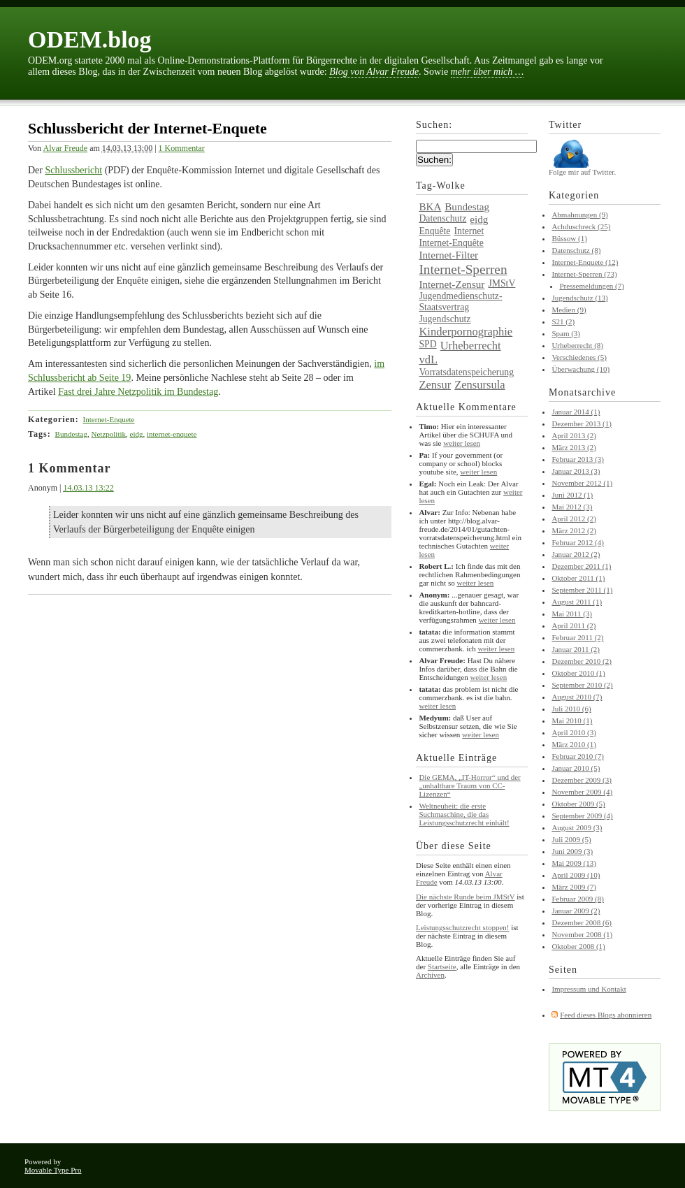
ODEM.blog (90, 39)
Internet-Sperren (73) (583, 274)
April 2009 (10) (575, 875)
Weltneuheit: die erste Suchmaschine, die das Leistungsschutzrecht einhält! (464, 814)
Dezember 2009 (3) (581, 780)
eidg (136, 434)
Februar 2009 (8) (577, 898)
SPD (427, 344)
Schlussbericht (74, 170)
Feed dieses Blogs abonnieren (605, 1014)
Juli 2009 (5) (571, 839)
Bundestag (71, 434)
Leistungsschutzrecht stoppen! (463, 927)
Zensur (435, 384)
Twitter (565, 124)
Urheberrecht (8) (577, 345)
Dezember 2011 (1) (581, 566)
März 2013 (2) (573, 447)
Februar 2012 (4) (577, 542)
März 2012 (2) (573, 530)
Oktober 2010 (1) (578, 673)
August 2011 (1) (576, 601)
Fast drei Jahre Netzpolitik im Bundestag (138, 391)
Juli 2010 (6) (571, 708)
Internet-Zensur (451, 284)
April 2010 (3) (573, 732)
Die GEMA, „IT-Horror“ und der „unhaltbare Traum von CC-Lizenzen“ (469, 785)
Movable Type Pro (53, 1170)
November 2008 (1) (581, 934)
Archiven (430, 975)
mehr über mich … (487, 71)
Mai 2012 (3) (571, 506)
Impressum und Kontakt (588, 989)
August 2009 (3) (576, 827)
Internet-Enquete (109, 419)
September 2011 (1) (581, 590)
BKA (430, 206)
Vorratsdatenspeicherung (466, 372)
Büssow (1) (568, 238)
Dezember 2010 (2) (581, 661)
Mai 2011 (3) (571, 613)
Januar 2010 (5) (575, 768)
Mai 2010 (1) (571, 720)
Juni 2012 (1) (572, 495)
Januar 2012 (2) (575, 554)
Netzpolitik (109, 434)
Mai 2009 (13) (573, 863)
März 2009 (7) (573, 887)
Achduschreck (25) (580, 226)
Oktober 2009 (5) (578, 803)
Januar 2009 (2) (575, 910)
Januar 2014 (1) (575, 411)
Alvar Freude (65, 148)
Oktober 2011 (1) (578, 578)
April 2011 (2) (573, 625)
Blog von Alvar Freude (374, 71)
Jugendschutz (444, 319)
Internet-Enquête (451, 243)
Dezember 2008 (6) (581, 922)
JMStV (501, 283)
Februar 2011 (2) (577, 637)
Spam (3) (565, 333)
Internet (469, 231)
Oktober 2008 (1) (578, 946)
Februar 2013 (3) (577, 459)
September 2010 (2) (581, 685)
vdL (428, 359)
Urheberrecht (470, 345)
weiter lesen (461, 443)
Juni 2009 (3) (572, 851)
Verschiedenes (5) (579, 357)
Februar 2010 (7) (577, 756)
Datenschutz (442, 218)
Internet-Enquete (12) (584, 262)
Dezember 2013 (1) (581, 423)
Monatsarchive (582, 392)
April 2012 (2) (573, 518)
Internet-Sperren (463, 269)
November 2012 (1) (581, 483)
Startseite (442, 966)
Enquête (434, 231)
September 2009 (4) (581, 815)
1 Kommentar (182, 148)
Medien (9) (568, 309)
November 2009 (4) (581, 792)
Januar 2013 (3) (575, 471)
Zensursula (479, 384)
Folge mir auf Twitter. (582, 168)
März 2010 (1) (573, 744)
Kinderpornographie (465, 331)
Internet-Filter (448, 255)
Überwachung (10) (580, 369)
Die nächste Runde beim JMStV (465, 896)
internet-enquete (171, 434)
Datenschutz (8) (575, 250)
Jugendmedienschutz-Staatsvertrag (460, 302)
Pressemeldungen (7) (591, 286)
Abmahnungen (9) (579, 214)
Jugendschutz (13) (579, 298)
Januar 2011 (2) (575, 649)
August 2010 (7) (576, 697)
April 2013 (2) (573, 435)
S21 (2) (563, 321)
